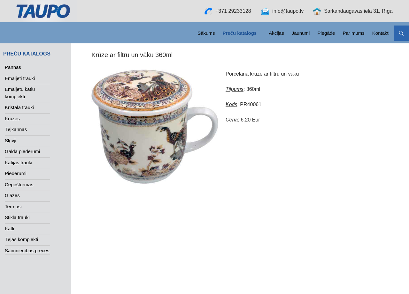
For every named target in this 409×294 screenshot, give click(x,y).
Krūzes (12, 118)
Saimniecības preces (27, 250)
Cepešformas (19, 184)
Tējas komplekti (21, 239)
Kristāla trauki (19, 107)
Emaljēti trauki (20, 78)
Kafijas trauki (18, 162)
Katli (9, 228)
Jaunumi (301, 33)
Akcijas (276, 33)
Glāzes (12, 195)
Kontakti (381, 33)
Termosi (13, 206)
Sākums (206, 33)
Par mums (353, 33)
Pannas (13, 67)
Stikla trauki (17, 217)
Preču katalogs (239, 33)
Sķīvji (10, 140)
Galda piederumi (22, 151)
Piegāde (326, 33)
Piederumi (16, 173)
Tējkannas (16, 129)
